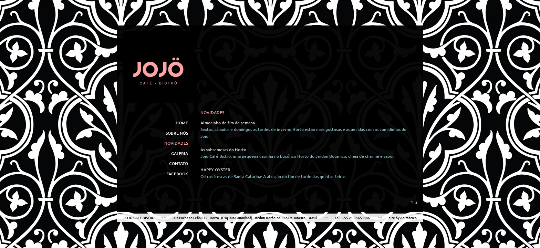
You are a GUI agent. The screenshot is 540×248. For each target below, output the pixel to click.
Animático (408, 218)
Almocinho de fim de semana (227, 123)
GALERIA (179, 153)
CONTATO (178, 163)
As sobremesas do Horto (223, 149)
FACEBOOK (177, 174)
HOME (182, 123)
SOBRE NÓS (177, 133)
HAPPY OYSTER (215, 169)
